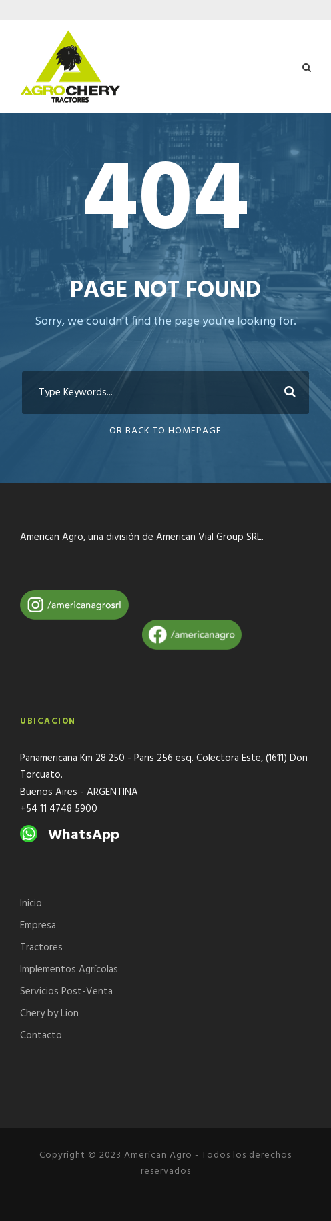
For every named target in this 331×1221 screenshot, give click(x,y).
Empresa (38, 926)
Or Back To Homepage (165, 431)
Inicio (31, 904)
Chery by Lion (49, 1014)
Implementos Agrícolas (69, 970)
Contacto (41, 1036)
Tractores (41, 948)
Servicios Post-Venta (66, 992)
